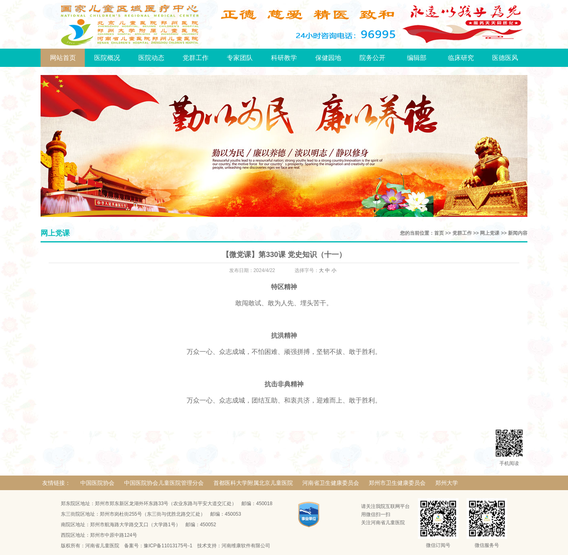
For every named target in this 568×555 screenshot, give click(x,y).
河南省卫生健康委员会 (330, 483)
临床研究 (461, 57)
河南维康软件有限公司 (246, 546)
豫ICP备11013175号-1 (168, 546)
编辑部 (416, 57)
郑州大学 (446, 483)
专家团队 (240, 57)
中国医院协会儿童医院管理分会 (164, 483)
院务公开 (372, 57)
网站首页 (63, 57)
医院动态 (151, 57)
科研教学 (284, 57)
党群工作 (196, 57)
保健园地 (328, 57)
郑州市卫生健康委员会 (397, 483)
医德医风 (505, 57)
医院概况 (107, 57)
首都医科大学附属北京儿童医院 (253, 483)
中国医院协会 (97, 483)
